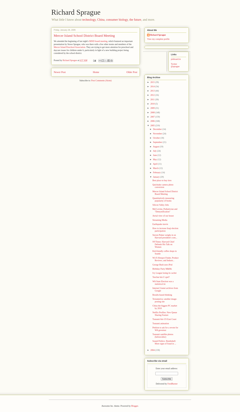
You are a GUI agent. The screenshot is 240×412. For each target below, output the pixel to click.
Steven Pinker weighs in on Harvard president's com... (164, 236)
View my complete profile (158, 39)
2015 (152, 82)
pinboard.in (176, 59)
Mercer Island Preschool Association (69, 47)
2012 (152, 95)
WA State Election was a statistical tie (163, 282)
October (156, 138)
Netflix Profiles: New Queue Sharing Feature (164, 313)
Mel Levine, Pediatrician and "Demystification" (164, 210)
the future (135, 19)
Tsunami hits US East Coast (164, 319)
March (156, 168)
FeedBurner (172, 384)
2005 (152, 125)
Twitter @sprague (175, 65)
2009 (152, 108)
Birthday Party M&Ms (162, 269)
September (158, 142)
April (155, 164)
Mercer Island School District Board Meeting (165, 192)
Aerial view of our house (163, 216)
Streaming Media (159, 220)
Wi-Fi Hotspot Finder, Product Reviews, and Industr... (165, 259)
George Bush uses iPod (162, 265)
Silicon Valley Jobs (160, 205)
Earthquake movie (160, 224)
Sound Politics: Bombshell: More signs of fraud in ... (164, 342)
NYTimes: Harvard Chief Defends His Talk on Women (163, 244)
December (157, 129)
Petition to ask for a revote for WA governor (165, 328)
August (156, 146)
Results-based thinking (162, 295)
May (155, 159)
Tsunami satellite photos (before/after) (162, 335)
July (155, 151)
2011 (152, 99)
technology (89, 19)
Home (96, 72)
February (157, 172)
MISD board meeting (98, 41)
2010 (152, 104)
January (156, 177)
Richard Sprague (75, 12)
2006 (152, 121)
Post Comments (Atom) (101, 80)
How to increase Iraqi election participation (165, 229)
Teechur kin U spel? (161, 277)
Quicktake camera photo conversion (162, 186)
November (158, 133)
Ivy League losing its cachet (164, 273)
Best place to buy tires (161, 180)
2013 (152, 91)
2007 (152, 117)
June (155, 155)
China (101, 19)
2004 (152, 350)
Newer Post (60, 72)
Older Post (131, 72)
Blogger (134, 406)
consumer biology (117, 19)
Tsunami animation (160, 323)
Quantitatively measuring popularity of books (163, 199)
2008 (152, 112)
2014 (152, 86)
